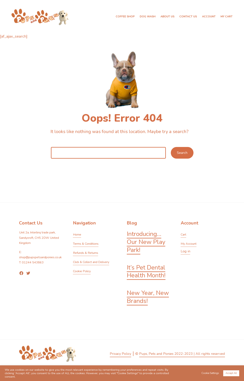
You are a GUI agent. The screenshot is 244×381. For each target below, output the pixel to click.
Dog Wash (148, 16)
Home (77, 234)
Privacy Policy (120, 353)
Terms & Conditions (86, 244)
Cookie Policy (82, 271)
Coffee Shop (125, 16)
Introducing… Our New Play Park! (146, 242)
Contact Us (188, 16)
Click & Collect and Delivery (91, 262)
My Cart (227, 16)
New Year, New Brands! (148, 297)
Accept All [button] (231, 373)
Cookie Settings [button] (210, 373)
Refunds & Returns (85, 253)
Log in (185, 251)
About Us (167, 16)
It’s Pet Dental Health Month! (146, 271)
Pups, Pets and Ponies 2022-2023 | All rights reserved (182, 353)
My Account (189, 244)
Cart (183, 234)
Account (209, 16)
